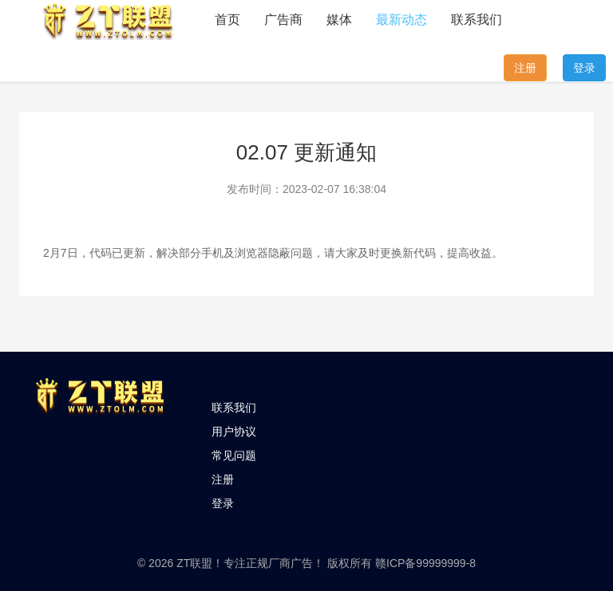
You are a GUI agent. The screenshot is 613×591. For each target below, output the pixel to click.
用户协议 (234, 431)
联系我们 (476, 19)
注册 (525, 67)
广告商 (283, 19)
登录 (584, 67)
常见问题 (234, 455)
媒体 (339, 19)
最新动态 (401, 19)
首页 (227, 19)
